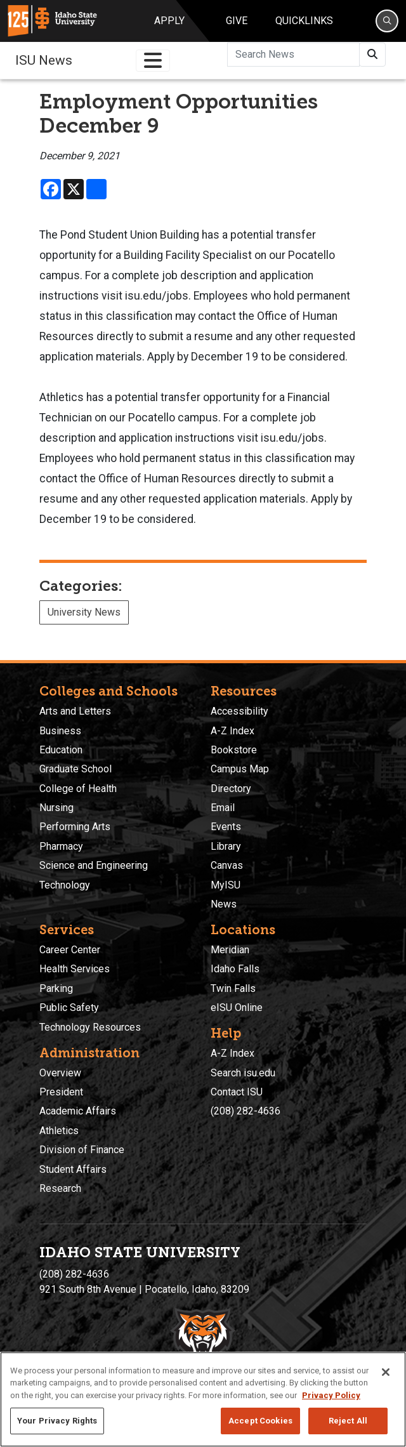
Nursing (56, 808)
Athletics (59, 1131)
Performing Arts (74, 827)
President (61, 1092)
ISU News (43, 60)
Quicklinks (304, 21)
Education (60, 750)
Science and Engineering (93, 865)
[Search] (387, 20)
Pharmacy (61, 846)
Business (60, 731)
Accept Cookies (260, 1420)
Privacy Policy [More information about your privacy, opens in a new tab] (331, 1395)
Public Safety (69, 1007)
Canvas (227, 865)
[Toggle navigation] (153, 61)
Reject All (348, 1420)
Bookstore (234, 750)
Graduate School (75, 769)
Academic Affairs (77, 1111)
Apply (169, 21)
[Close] (386, 1372)
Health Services (74, 969)
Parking (56, 988)
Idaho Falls (235, 969)
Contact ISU (237, 1092)
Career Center (69, 950)
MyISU (225, 885)
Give (236, 21)
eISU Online (237, 1007)
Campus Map (240, 769)
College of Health (78, 789)
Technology (64, 885)
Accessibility (239, 711)
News (224, 904)
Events (226, 827)
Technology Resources (90, 1027)
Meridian (230, 950)
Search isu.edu (243, 1073)
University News (84, 612)
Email (223, 808)
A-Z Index (232, 731)
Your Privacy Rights (57, 1420)
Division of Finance (81, 1150)
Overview (60, 1073)
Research (60, 1188)
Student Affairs (73, 1169)
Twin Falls (233, 988)
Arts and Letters (75, 711)
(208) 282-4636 (245, 1111)
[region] (203, 1399)
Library (226, 846)
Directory (231, 789)
